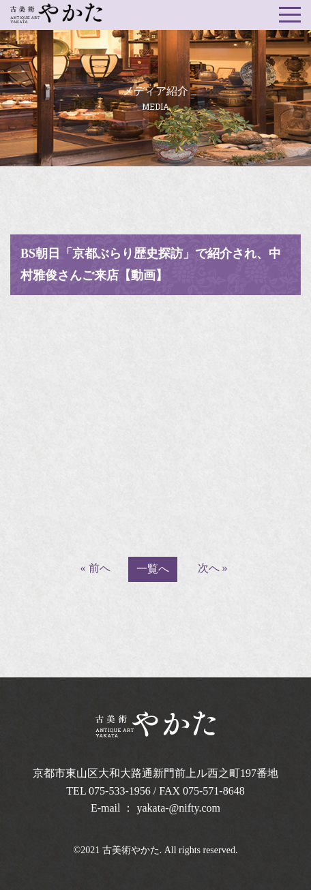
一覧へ (152, 568)
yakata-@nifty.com (179, 808)
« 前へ (95, 568)
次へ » (213, 568)
